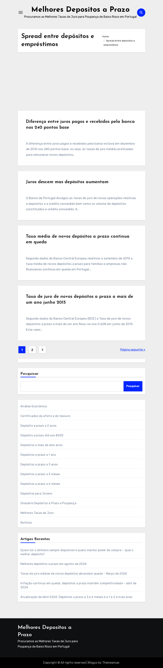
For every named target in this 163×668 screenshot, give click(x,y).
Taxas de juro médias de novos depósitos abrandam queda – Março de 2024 (73, 573)
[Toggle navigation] (21, 12)
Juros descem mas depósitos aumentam (67, 182)
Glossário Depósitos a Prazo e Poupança (48, 503)
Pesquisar (29, 374)
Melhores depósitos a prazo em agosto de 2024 (53, 564)
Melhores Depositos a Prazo (80, 10)
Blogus (92, 662)
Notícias (26, 522)
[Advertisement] (82, 81)
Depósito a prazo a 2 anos (38, 425)
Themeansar (110, 662)
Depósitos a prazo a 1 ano (38, 454)
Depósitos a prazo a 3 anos (39, 464)
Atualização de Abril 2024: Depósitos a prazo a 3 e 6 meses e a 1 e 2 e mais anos (76, 597)
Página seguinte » (132, 349)
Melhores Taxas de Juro (36, 513)
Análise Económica (33, 406)
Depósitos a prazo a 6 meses (40, 484)
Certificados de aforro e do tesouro (45, 416)
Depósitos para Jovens (36, 493)
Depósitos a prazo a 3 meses (40, 474)
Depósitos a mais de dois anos (41, 445)
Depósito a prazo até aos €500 (41, 435)
